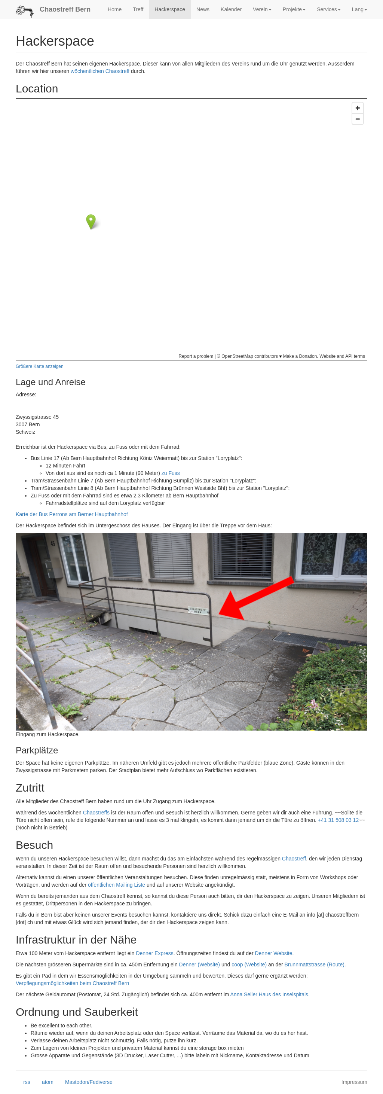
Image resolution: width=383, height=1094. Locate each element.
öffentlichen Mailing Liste (116, 885)
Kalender (231, 9)
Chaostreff (294, 859)
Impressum (354, 1082)
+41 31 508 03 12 (338, 820)
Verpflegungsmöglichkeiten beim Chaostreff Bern (72, 983)
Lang (359, 9)
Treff (138, 9)
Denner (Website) (199, 964)
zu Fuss (171, 473)
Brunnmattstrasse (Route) (314, 964)
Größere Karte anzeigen (40, 366)
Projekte (294, 9)
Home (115, 9)
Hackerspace (169, 9)
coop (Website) (249, 964)
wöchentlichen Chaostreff (100, 71)
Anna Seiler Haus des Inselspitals (269, 994)
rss (23, 1082)
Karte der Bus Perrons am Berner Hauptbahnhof (72, 514)
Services (329, 9)
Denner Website (273, 953)
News (202, 9)
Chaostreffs (96, 813)
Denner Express (154, 953)
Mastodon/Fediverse (85, 1082)
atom (43, 1082)
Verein (262, 9)
